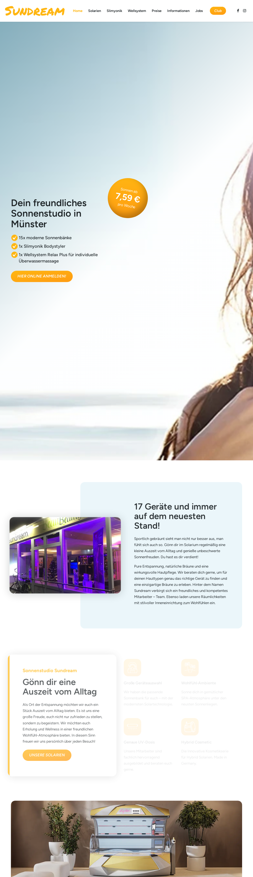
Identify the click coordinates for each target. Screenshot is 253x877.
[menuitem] (77, 11)
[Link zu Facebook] (238, 10)
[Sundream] (35, 11)
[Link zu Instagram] (244, 10)
